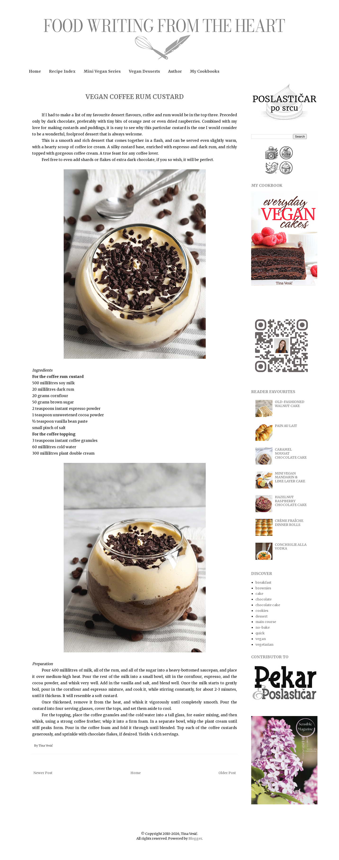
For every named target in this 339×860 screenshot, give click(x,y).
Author (175, 71)
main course (265, 622)
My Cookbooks (204, 71)
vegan (260, 639)
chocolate (263, 599)
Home (35, 71)
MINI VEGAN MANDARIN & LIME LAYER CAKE (290, 477)
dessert (261, 616)
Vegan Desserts (144, 71)
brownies (263, 588)
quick (260, 633)
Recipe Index (62, 71)
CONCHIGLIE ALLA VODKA (291, 546)
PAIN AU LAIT (286, 426)
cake (259, 593)
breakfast (263, 582)
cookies (261, 611)
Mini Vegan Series (102, 71)
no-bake (262, 627)
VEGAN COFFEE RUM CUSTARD (134, 97)
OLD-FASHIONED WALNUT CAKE (289, 404)
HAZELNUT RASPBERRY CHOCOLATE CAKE (291, 501)
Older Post (227, 773)
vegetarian (264, 644)
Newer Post (42, 773)
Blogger (195, 838)
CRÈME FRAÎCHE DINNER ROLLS (289, 523)
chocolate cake (267, 605)
